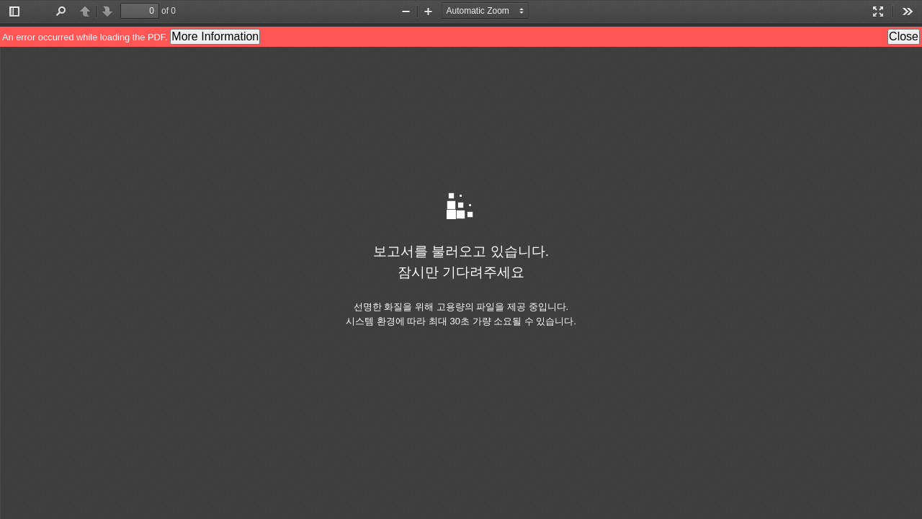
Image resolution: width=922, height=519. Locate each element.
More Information (215, 36)
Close (903, 36)
